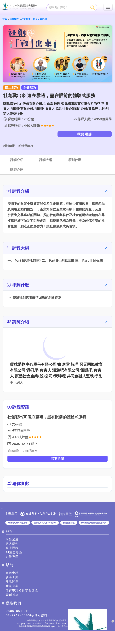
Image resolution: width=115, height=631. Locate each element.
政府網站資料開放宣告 (17, 522)
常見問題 (12, 581)
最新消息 (12, 539)
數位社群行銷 (40, 19)
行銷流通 (25, 19)
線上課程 (12, 548)
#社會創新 (9, 145)
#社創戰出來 (25, 145)
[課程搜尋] (68, 7)
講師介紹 (16, 170)
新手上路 (12, 577)
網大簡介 (12, 543)
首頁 (4, 19)
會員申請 (12, 573)
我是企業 (12, 586)
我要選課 (84, 134)
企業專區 (12, 556)
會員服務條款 (69, 522)
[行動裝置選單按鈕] (108, 7)
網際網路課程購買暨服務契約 (93, 522)
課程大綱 (45, 160)
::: (2, 16)
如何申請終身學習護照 (22, 590)
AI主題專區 (14, 552)
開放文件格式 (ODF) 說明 (45, 522)
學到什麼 (74, 160)
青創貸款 (12, 594)
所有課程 (14, 19)
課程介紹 (16, 160)
